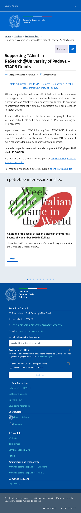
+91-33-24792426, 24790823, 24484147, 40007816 (37, 325)
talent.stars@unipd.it (61, 169)
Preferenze (49, 508)
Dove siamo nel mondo (19, 405)
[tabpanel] (40, 231)
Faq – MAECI (15, 483)
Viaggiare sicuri (15, 399)
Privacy (40, 356)
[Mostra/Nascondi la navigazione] (5, 21)
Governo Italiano (11, 5)
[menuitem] (75, 4)
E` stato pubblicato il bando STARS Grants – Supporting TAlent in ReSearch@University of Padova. (40, 86)
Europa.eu (15, 424)
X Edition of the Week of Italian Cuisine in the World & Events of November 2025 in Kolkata (38, 235)
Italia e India (14, 443)
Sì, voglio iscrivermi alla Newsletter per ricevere (28, 363)
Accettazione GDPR (19, 350)
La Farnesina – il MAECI (20, 388)
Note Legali (47, 356)
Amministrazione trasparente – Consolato (28, 466)
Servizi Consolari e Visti (19, 449)
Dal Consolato (32, 36)
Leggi (14, 258)
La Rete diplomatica (18, 394)
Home (8, 36)
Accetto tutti (69, 508)
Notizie (18, 36)
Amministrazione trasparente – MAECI (26, 472)
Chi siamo (13, 437)
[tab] (27, 279)
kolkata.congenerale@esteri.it (29, 331)
